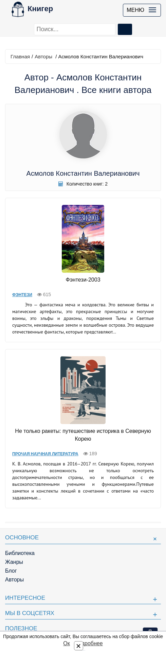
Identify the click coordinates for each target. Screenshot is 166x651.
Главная (20, 56)
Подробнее (89, 643)
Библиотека (20, 553)
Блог (11, 571)
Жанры (14, 562)
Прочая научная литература (45, 454)
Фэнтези (22, 294)
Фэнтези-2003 (83, 280)
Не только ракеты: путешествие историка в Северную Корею (83, 435)
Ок (66, 643)
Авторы (43, 56)
